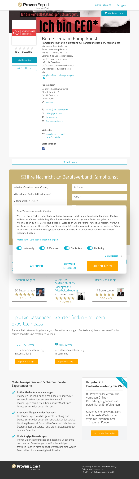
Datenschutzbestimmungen (48, 239)
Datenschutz (87, 469)
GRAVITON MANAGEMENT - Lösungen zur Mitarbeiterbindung (66, 285)
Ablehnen (36, 266)
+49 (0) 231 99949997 (57, 109)
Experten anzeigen (26, 361)
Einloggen (121, 5)
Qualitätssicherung (108, 466)
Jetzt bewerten (24, 60)
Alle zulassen (102, 266)
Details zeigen (107, 255)
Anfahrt (49, 102)
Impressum (26, 239)
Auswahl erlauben (69, 266)
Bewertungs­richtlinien (91, 466)
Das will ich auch (103, 5)
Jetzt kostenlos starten (104, 433)
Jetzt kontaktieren (114, 13)
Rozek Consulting (105, 280)
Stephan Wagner (25, 280)
